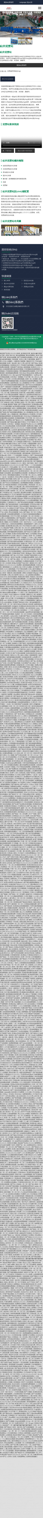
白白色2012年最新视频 (12, 835)
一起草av (36, 390)
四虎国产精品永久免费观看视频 (15, 744)
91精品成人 (8, 1434)
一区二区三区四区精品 (14, 460)
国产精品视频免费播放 (15, 427)
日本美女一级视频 (16, 392)
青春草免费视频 (20, 1465)
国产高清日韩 (15, 1315)
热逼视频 (9, 915)
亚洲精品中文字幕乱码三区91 (13, 1028)
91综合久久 (25, 835)
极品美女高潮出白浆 (7, 511)
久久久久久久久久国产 (14, 1168)
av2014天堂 (10, 1356)
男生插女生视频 (37, 823)
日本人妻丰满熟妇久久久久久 (17, 1456)
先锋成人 (26, 470)
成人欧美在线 (30, 623)
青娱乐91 (6, 486)
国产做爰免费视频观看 (35, 1140)
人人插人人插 (32, 552)
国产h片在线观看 (25, 1362)
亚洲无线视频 (29, 1303)
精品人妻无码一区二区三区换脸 (15, 1297)
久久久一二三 (18, 686)
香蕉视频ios (10, 1281)
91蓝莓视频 (30, 1164)
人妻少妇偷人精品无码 (28, 1185)
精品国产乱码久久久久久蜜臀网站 (30, 1158)
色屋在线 (18, 1193)
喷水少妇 (13, 1228)
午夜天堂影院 (5, 670)
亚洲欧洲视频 (34, 1377)
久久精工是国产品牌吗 (23, 789)
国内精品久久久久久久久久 (27, 827)
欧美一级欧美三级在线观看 (12, 588)
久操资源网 (13, 932)
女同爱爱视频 (24, 1138)
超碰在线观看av (36, 543)
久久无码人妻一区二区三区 (30, 746)
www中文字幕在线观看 (15, 693)
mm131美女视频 (22, 1432)
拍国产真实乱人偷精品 (34, 787)
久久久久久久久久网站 (15, 666)
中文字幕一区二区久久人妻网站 (32, 490)
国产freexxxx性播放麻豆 (34, 400)
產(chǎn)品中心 (21, 25)
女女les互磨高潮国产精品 (22, 682)
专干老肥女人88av (6, 545)
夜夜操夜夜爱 (37, 764)
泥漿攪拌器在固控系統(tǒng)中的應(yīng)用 (17, 280)
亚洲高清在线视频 (34, 482)
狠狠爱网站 (36, 1183)
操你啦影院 (30, 505)
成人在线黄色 (14, 964)
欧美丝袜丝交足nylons (34, 668)
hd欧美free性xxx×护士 (24, 641)
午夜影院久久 (12, 517)
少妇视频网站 (36, 1193)
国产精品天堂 (30, 652)
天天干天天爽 (15, 531)
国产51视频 (10, 1436)
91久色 (11, 1025)
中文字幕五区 (23, 772)
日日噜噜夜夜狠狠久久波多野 (31, 595)
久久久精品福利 (5, 650)
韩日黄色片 (20, 1252)
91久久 (39, 1413)
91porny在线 (36, 958)
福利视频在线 (35, 449)
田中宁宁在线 (26, 1126)
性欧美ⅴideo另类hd (14, 838)
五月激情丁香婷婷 (29, 993)
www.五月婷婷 (5, 850)
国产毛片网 (14, 1460)
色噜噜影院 (34, 670)
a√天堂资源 (4, 950)
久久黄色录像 (36, 740)
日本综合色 (22, 1228)
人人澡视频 (4, 1087)
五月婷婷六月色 (5, 447)
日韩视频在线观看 (32, 613)
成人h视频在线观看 (11, 923)
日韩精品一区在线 (12, 936)
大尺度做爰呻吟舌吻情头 (25, 1346)
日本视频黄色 (36, 972)
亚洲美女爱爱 (24, 815)
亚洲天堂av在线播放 (35, 784)
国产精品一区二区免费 (20, 829)
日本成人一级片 (13, 978)
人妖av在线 (14, 631)
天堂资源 (16, 507)
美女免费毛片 (24, 1367)
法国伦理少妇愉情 (17, 1064)
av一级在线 (12, 903)
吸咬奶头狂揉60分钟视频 (17, 1330)
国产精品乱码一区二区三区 (23, 711)
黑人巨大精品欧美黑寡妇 (8, 499)
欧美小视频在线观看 (17, 852)
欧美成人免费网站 (24, 774)
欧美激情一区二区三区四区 (30, 531)
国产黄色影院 (14, 1101)
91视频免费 (31, 903)
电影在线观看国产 (26, 1087)
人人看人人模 (15, 1091)
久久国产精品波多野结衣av (23, 1434)
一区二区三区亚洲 (33, 1330)
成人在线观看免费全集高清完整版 (12, 384)
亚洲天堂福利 (31, 1083)
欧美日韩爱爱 (32, 925)
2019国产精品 (15, 595)
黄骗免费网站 (6, 799)
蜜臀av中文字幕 (30, 1195)
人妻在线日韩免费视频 (29, 402)
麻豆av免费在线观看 (31, 474)
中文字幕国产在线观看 (32, 1028)
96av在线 (13, 960)
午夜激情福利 (5, 633)
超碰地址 (23, 464)
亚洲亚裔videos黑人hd (14, 541)
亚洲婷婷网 (5, 405)
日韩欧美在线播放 (36, 494)
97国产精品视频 (8, 1309)
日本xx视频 (14, 413)
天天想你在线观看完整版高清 (14, 400)
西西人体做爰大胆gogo (15, 513)
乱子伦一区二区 (27, 1469)
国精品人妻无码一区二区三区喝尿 (12, 1258)
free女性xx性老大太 (32, 1395)
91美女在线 (28, 742)
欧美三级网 (8, 1038)
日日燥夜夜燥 (12, 1448)
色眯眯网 (27, 1379)
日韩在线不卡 (15, 999)
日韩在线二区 (35, 1328)
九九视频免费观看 (16, 911)
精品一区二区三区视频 (8, 1252)
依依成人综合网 (28, 619)
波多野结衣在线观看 (11, 803)
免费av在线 (39, 388)
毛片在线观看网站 (15, 566)
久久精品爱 (18, 501)
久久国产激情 (5, 1295)
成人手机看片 (18, 742)
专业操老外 (12, 866)
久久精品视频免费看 (27, 688)
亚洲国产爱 (25, 1328)
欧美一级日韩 (15, 1295)
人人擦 (26, 1136)
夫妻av (34, 1173)
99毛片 (31, 558)
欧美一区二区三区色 (13, 1389)
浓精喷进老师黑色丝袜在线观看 (21, 997)
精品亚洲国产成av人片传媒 (12, 1277)
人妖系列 (14, 445)
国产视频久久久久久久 (34, 1085)
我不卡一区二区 (24, 413)
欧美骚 (17, 740)
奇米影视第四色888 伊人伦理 (31, 1299)
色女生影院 (16, 1399)
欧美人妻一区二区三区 (21, 494)
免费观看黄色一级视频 (29, 1013)
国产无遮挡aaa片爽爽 (34, 1015)
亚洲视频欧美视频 (27, 498)
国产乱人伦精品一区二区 (19, 1199)
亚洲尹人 (24, 1354)
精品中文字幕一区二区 (32, 1287)
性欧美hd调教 (37, 929)
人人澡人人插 (38, 911)
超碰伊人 (27, 1146)
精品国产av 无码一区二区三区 (28, 995)
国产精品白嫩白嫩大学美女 (16, 437)
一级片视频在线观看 (11, 464)
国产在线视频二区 (26, 1101)
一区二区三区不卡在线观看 (23, 836)
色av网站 (17, 709)
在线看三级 (20, 652)
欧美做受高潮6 (33, 989)
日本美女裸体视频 (18, 394)
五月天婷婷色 (17, 993)
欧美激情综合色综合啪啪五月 (13, 817)
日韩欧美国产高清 (18, 568)
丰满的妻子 (11, 664)
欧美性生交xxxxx (27, 554)
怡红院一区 (13, 950)
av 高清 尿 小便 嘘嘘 (25, 934)
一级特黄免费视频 (9, 641)
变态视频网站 (31, 1326)
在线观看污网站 (36, 631)
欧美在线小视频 (10, 1093)
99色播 (20, 1342)
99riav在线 (30, 388)
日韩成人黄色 (12, 868)
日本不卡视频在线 (28, 833)
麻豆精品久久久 (6, 390)
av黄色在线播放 (8, 811)
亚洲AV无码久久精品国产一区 (20, 405)
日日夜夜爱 (38, 1211)
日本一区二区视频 (17, 754)
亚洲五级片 (8, 462)
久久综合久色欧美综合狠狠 (33, 1150)
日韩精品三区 (13, 1430)
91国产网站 (33, 1291)
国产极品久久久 (18, 435)
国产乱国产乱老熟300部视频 (22, 819)
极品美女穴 (35, 1362)
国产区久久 (31, 884)
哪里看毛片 (14, 639)
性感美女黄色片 (37, 715)
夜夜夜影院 (24, 725)
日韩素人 (33, 1117)
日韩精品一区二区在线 (12, 625)
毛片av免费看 (34, 1046)
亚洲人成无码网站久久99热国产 (25, 691)
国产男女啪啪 (26, 1444)
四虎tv (18, 1215)
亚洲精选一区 (29, 1130)
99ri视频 (37, 1397)
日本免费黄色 (31, 421)
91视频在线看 (21, 1066)
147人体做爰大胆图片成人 (22, 456)
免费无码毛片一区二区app (24, 1438)
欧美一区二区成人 (10, 1132)
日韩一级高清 (9, 1050)
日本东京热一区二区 (22, 1230)
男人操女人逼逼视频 (35, 417)
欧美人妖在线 (7, 878)
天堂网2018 (22, 821)
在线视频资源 (15, 713)
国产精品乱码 (5, 1105)
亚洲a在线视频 (8, 691)
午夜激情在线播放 (12, 386)
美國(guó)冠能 (29, 301)
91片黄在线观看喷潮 (11, 1007)
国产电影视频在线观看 (17, 411)
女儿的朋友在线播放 (33, 590)
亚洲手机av (30, 852)
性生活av (23, 388)
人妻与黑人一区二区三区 (17, 913)
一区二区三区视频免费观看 (16, 880)
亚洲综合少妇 (12, 615)
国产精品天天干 (37, 1262)
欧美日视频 (14, 1367)
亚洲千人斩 (14, 787)
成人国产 (16, 1393)
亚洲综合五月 (15, 380)
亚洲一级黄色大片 (27, 1003)
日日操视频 (10, 1465)
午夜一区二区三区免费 (29, 856)
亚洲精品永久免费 (23, 1301)
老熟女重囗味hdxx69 (28, 709)
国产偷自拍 (15, 799)
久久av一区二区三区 (33, 1436)
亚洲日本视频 (12, 1158)
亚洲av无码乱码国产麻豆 (21, 548)
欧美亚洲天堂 (37, 509)
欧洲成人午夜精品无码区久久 (31, 970)
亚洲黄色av (30, 985)
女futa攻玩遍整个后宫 (7, 1160)
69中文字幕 (31, 805)
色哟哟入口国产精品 (19, 658)
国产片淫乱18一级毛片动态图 (10, 572)
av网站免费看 (14, 725)
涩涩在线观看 (12, 592)
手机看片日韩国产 (24, 932)
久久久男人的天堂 (22, 611)
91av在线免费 (15, 956)
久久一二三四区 (37, 1405)
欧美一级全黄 (12, 378)
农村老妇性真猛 (26, 1095)
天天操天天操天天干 (19, 862)
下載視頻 (7, 165)
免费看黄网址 (27, 1109)
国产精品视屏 (9, 840)
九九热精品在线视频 (36, 603)
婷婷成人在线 (9, 417)
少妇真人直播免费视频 (11, 525)
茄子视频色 (24, 701)
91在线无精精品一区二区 (32, 1154)
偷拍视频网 (8, 1409)
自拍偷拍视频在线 (36, 1074)
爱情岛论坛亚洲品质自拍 (33, 513)
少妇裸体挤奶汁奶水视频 (34, 1177)
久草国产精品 (29, 1054)
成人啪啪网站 (29, 646)
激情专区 (32, 1217)
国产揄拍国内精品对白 (29, 895)
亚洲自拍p (12, 1019)
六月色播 (4, 419)
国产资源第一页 (26, 874)
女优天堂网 (35, 835)
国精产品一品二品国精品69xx (26, 1160)
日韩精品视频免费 (30, 919)
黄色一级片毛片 (23, 1217)
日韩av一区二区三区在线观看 (24, 795)
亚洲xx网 (16, 1095)
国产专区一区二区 (33, 964)
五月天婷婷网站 (11, 772)
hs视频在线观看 (28, 576)
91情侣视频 (19, 1407)
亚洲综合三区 (20, 1025)
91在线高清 (8, 1444)
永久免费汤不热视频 (28, 723)
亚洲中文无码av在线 (22, 840)
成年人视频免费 (16, 476)
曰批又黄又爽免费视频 (9, 717)
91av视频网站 (5, 1303)
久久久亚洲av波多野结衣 (14, 727)
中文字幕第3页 (23, 950)
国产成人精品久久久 (23, 1246)
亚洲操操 (26, 907)
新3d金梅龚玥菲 (35, 617)
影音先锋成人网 (17, 776)
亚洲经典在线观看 (31, 425)
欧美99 (21, 486)
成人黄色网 (5, 631)
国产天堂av (21, 523)
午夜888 (27, 684)
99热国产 (13, 382)
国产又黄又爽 (6, 750)
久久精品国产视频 (7, 543)
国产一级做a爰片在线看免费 (11, 402)
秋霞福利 (3, 887)
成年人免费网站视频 (19, 423)
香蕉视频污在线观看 (24, 786)
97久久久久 (10, 946)
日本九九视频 (27, 582)
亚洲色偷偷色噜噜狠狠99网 (9, 564)
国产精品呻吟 (21, 533)
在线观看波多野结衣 (27, 1201)
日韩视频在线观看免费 (8, 929)
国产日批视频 (36, 1409)
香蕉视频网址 (32, 1416)
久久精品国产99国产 (7, 1234)
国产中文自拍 (26, 740)
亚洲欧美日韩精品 (13, 643)
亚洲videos (36, 456)
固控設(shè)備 (28, 295)
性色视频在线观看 (21, 511)
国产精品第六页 (30, 1076)
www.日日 (3, 592)
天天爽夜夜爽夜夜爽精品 (11, 874)
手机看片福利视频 (27, 380)
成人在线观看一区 (33, 1066)
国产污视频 (10, 1238)
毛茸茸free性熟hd (23, 676)
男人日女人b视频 (6, 376)
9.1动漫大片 (4, 482)
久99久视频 (30, 680)
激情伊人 (19, 1154)
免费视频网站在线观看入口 (32, 1348)
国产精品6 (29, 523)
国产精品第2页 (15, 1358)
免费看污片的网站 (18, 623)
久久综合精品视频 (9, 441)
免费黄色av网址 (16, 801)
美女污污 (29, 633)
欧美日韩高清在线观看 (23, 715)
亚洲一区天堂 (26, 972)
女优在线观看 (14, 1324)
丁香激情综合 (9, 729)
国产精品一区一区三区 (12, 980)
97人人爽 (11, 699)
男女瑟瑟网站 (18, 1387)
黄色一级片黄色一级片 (31, 478)
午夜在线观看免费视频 (12, 739)
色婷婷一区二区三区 (17, 505)
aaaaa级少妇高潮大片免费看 (14, 1107)
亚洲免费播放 (34, 1044)
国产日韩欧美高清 (24, 419)
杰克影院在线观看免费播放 (29, 396)
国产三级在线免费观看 (18, 1105)
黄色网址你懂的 (26, 507)
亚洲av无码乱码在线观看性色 (20, 1099)
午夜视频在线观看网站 (12, 662)
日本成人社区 (7, 1095)
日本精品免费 (11, 854)
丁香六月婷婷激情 (36, 1452)
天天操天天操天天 (26, 948)
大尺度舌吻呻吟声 (11, 1062)
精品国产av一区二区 (18, 750)
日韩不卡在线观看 (27, 1397)
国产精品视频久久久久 (14, 1264)
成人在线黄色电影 (18, 1211)
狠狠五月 (23, 409)
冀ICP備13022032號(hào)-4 (29, 353)
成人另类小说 (36, 1414)
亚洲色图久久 (9, 1193)
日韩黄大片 (4, 931)
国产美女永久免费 (30, 547)
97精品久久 (7, 1032)
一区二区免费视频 (19, 1038)
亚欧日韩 (26, 889)
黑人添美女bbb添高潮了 (31, 501)
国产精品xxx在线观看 (10, 1275)
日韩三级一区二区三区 (22, 543)
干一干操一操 (35, 1356)
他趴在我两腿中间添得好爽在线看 (14, 1140)
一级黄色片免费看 (19, 376)
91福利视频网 (24, 519)
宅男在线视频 (7, 456)
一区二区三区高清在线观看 (12, 468)
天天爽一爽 (21, 866)
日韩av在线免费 (36, 413)
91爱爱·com (31, 862)
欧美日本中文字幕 (27, 662)
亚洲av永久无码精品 (33, 793)
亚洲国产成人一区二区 (15, 1130)
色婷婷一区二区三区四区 (24, 629)
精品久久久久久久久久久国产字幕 (16, 480)
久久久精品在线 (24, 690)
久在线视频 (14, 864)
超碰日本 (24, 558)
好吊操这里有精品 (13, 697)
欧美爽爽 (24, 713)
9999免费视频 (38, 629)
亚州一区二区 (11, 611)
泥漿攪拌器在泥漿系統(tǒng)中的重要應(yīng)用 (19, 278)
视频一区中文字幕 (7, 613)
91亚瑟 (8, 578)
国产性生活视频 (37, 762)
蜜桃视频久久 (7, 582)
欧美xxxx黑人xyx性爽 (31, 686)
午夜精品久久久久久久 (12, 1089)
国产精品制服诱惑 (25, 390)
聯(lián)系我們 (8, 2)
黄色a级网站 (28, 776)
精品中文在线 (14, 1369)
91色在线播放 (24, 1046)
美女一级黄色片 (14, 1003)
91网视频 (38, 688)
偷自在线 (10, 454)
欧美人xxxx (37, 948)
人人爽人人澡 (23, 607)
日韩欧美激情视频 (26, 952)
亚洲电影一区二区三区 (31, 560)
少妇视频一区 (20, 1458)
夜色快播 (38, 1234)
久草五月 (9, 668)
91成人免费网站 (37, 1050)
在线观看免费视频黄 (34, 1103)
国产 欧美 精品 (19, 729)
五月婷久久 (37, 1248)
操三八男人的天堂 (24, 378)
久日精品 (21, 1062)
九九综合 (26, 460)
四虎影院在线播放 (33, 1317)
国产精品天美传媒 (25, 764)
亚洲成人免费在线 (18, 451)
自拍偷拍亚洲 (27, 672)
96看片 (19, 766)
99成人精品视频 (20, 601)
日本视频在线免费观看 (8, 552)
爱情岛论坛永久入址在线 (30, 1142)
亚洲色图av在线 (37, 419)
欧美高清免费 (21, 441)
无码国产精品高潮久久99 (33, 570)
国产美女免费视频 (6, 1074)
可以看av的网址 (13, 1123)
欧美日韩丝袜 (15, 972)
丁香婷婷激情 (26, 643)
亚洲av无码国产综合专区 (20, 578)
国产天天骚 (22, 458)
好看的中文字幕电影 (35, 713)
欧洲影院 (24, 989)
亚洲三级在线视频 (21, 1070)
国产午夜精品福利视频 (34, 451)
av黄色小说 (17, 582)
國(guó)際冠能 (9, 301)
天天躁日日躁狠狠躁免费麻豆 (31, 529)
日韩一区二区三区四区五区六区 (20, 721)
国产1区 (16, 1148)
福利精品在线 (26, 1215)
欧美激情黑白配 (17, 431)
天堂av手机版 (5, 1195)
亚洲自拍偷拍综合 (18, 1273)
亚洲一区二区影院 (27, 980)
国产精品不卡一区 (15, 809)
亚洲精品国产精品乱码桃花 (23, 917)
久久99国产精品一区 (22, 946)
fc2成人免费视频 (22, 1027)
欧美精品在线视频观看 (21, 921)
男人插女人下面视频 (30, 1009)
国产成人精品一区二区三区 (19, 574)
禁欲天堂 (32, 1352)
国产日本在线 (21, 472)
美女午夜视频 (9, 1070)
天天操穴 (21, 868)
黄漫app (29, 568)
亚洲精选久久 (5, 1315)
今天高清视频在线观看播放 (9, 974)
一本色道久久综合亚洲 (14, 1313)
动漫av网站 (30, 407)
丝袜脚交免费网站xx (27, 1148)
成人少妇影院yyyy (19, 462)
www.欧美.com (5, 476)
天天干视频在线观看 (14, 889)
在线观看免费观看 (13, 529)
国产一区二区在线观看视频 (25, 1011)
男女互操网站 (32, 1123)
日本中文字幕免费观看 (8, 786)
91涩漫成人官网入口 (29, 492)
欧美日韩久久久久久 (7, 715)
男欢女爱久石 (14, 1087)
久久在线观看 (7, 1224)
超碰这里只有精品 (19, 466)
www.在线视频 (35, 574)
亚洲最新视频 (20, 433)
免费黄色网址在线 (18, 447)
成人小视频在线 (13, 429)
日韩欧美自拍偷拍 (35, 858)
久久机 (6, 1362)
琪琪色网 (23, 1123)
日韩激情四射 (15, 970)
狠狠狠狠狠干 (29, 539)
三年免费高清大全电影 (28, 564)
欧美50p (33, 684)
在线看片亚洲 (14, 688)
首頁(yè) (14, 25)
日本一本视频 (21, 552)
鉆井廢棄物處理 (25, 125)
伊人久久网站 (37, 962)
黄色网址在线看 (20, 454)
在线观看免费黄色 (24, 717)
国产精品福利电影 (12, 519)
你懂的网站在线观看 (7, 433)
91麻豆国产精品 (24, 631)
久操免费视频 (12, 1128)
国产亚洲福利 (37, 1189)
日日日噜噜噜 (14, 537)
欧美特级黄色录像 (30, 545)
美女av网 (18, 492)
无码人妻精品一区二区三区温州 (25, 1052)
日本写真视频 (14, 503)
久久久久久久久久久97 (29, 1389)
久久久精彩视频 (6, 421)
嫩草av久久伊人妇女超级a (26, 1019)
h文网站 (31, 1250)
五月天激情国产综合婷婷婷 (21, 509)
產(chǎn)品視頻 (9, 298)
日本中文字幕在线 (7, 605)
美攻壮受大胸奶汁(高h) (21, 415)
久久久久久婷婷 (31, 656)
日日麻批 (4, 1283)
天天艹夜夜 (21, 760)
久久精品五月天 (26, 597)
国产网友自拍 (7, 1428)
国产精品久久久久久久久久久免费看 (25, 878)
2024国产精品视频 (14, 678)
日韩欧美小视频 (16, 1320)
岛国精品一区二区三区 (9, 882)
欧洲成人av (37, 927)
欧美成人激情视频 (24, 382)
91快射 (3, 1264)
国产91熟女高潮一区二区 (24, 770)
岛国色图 (26, 1291)
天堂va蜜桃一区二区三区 (18, 482)
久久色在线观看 (32, 503)
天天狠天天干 (35, 889)
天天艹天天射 (28, 1264)
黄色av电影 (10, 601)
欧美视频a (23, 784)
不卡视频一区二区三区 (13, 654)
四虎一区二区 (20, 1234)
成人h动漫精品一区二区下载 (26, 1056)
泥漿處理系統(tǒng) (14, 86)
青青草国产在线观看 (21, 719)
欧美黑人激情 (31, 866)
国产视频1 (4, 909)
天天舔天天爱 (30, 1309)
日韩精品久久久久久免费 (20, 831)
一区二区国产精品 (36, 999)
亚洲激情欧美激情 (10, 827)
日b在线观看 (16, 452)
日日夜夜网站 (30, 1115)
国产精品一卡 (5, 972)
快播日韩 (38, 1148)
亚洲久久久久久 (16, 907)
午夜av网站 (26, 809)
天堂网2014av (18, 1166)
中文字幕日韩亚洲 (34, 974)
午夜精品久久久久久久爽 (29, 1334)
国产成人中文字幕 (16, 570)
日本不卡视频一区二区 (28, 1332)
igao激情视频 (37, 711)
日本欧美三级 (24, 864)
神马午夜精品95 (30, 1121)
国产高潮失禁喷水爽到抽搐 (25, 1093)
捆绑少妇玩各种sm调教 (9, 995)
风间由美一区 (33, 499)
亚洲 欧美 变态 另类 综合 (17, 1015)
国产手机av (14, 1185)
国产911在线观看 (32, 695)
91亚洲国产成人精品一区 (30, 678)
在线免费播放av (31, 868)
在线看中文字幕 (25, 535)
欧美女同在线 (30, 968)
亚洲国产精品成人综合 (21, 617)
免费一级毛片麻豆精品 (18, 1322)
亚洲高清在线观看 (33, 1187)
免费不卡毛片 (18, 1461)
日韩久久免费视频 (36, 907)
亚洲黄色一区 (31, 913)
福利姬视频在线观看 (14, 672)
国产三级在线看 (5, 674)
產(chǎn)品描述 (7, 94)
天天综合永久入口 (10, 885)
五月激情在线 (15, 1023)
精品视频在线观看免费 (35, 658)
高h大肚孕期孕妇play (17, 515)
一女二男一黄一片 (24, 885)
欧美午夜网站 (5, 713)
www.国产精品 (35, 831)
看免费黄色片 (30, 1454)
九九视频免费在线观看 (18, 805)
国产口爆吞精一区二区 (15, 919)
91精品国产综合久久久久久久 (19, 899)
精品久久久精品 (22, 550)
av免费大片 (36, 672)
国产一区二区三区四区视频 (9, 948)
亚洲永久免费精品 (13, 1299)
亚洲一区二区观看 (31, 394)
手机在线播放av (32, 472)
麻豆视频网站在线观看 (20, 488)
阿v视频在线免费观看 (27, 1007)
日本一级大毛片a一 (26, 537)
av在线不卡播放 (17, 674)
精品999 (16, 952)
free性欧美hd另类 (12, 1213)
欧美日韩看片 (15, 597)
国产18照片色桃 (13, 872)
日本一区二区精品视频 (25, 752)
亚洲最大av (38, 1313)
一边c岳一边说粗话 (7, 492)
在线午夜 (22, 407)
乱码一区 (10, 719)
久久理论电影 (11, 1072)
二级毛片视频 (15, 635)
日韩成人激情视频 (26, 1393)
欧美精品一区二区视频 (15, 1121)
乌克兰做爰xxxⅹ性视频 (17, 609)
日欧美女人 (18, 1244)
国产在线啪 (32, 605)
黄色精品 (18, 811)
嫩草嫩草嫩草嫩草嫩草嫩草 (23, 1440)
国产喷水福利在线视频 (26, 517)
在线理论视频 (11, 1215)
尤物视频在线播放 (19, 1428)
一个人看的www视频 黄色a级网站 (12, 1454)
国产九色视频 (5, 860)
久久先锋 (28, 1107)
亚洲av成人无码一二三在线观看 (11, 470)
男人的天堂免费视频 (33, 848)
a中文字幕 (26, 931)
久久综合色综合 (10, 472)
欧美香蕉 (23, 964)
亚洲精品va (14, 1362)
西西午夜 (7, 445)
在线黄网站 (21, 1471)
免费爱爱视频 (30, 435)
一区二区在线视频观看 (26, 846)
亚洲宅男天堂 (28, 1424)
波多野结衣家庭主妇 (34, 409)
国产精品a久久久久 (36, 950)
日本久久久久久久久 (17, 443)
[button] (41, 40)
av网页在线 (37, 1293)
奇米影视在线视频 (15, 603)
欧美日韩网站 (12, 586)
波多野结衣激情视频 (33, 627)
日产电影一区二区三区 (34, 756)
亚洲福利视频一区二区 (33, 1467)
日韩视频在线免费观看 (17, 758)
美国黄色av (37, 1364)
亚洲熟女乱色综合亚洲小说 (10, 496)
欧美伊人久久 (36, 382)
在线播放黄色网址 (16, 860)
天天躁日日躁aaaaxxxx (22, 449)
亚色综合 (9, 684)
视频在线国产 (5, 1091)
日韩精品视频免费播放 (26, 960)
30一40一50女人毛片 (22, 1365)
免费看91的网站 (5, 452)
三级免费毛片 (30, 954)
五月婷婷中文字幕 (22, 887)
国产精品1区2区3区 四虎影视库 (26, 1383)
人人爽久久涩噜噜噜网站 (27, 615)
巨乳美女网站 (23, 499)
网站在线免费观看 (19, 594)
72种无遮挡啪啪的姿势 (30, 778)
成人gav (16, 390)
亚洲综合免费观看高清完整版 (18, 1283)
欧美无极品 (13, 1187)
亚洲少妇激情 (9, 791)
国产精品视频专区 (24, 1124)
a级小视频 (11, 1279)
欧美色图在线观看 (19, 421)
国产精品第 (34, 840)
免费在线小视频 (32, 441)
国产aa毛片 (24, 799)
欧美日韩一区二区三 (31, 1197)
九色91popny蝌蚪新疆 (14, 778)
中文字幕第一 (14, 1021)
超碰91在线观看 (20, 1191)
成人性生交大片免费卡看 (28, 1219)
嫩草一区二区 (26, 823)
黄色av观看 (7, 1211)
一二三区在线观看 (35, 480)
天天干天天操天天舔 (14, 833)
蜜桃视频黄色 (32, 1465)
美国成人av (33, 725)
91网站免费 (25, 650)
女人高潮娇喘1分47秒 (27, 398)
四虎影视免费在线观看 (14, 876)
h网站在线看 (11, 676)
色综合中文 (25, 1307)
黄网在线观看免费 (26, 403)
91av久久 (3, 833)
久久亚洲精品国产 (29, 1168)
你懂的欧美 (21, 680)
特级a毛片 (3, 866)
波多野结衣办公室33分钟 (11, 644)
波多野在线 (14, 398)
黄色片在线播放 (13, 403)
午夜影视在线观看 (22, 944)
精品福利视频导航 (13, 856)
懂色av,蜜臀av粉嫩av (9, 607)
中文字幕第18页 (12, 764)
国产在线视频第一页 (10, 774)
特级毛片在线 (32, 533)
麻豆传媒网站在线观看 (28, 780)
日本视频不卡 (16, 1391)
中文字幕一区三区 (33, 601)
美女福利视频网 (35, 650)
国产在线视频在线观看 (20, 637)
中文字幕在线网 (22, 584)
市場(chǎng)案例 (29, 298)
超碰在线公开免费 (15, 1226)
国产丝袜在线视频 (20, 605)
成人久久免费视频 (18, 648)
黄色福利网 (27, 468)
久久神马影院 (14, 1175)
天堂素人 (38, 1346)
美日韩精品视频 (6, 952)
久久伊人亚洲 (37, 403)
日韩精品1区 (30, 729)
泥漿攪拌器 (26, 227)
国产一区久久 (11, 944)
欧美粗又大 (19, 791)
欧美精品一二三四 (27, 625)
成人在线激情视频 (30, 1166)
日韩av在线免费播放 (34, 1242)
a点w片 (3, 1213)
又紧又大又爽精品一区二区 (15, 1085)
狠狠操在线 (29, 1211)
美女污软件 (37, 1224)
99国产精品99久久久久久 (15, 474)
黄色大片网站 (7, 425)
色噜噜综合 (35, 1128)
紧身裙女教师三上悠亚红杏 (23, 1152)
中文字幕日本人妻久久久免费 (33, 541)
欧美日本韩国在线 (34, 699)
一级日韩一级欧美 (36, 864)
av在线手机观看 (34, 511)
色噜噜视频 (30, 1060)
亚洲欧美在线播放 (24, 762)
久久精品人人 (18, 684)
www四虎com (7, 594)
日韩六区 (9, 466)
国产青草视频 (17, 1113)
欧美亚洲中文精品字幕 (21, 1074)
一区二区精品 (18, 1224)
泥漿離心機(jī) (11, 128)
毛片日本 (7, 394)
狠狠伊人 (17, 1142)
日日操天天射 (25, 496)
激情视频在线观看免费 (32, 727)
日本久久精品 (6, 1076)
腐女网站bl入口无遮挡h (28, 429)
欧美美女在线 (30, 447)
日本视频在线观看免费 (15, 748)
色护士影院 (4, 1369)
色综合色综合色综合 (30, 566)
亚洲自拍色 (14, 407)
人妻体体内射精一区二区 (11, 938)
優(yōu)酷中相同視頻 (25, 165)
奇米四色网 (28, 891)
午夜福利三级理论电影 (12, 1401)
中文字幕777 (24, 1044)
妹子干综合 (31, 1297)
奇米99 (3, 764)
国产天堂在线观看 (19, 668)
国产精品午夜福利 (12, 521)
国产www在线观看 (26, 1058)
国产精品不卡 (18, 891)
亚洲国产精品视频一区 (34, 648)
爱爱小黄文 (8, 682)
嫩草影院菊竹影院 (24, 445)
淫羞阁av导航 (12, 1373)
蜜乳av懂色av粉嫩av (28, 644)
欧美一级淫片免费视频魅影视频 (11, 484)
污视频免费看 (32, 458)
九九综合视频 (24, 1324)
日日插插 (3, 1128)
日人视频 (11, 770)
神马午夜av (17, 619)
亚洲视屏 (15, 983)
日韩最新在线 (36, 431)
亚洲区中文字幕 (19, 425)
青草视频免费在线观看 (27, 386)
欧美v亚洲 (22, 1430)
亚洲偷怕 (27, 1342)
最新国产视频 (13, 419)
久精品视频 (24, 525)
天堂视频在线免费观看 (32, 384)
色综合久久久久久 (24, 586)
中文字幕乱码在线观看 (8, 760)
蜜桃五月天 (31, 376)
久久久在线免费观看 (29, 1017)
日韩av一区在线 (8, 1109)
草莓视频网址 (36, 1365)
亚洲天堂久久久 (34, 525)
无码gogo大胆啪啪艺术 (30, 452)
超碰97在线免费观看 (27, 639)
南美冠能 (7, 304)
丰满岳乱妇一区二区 (31, 556)
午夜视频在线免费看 (7, 1365)
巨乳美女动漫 (35, 519)
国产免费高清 (5, 639)
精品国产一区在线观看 (21, 1377)
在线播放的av (23, 1411)
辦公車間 (7, 295)
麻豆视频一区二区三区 (12, 1207)
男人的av (23, 925)
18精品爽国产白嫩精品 (11, 1044)
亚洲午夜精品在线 (13, 558)
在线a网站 (15, 1097)
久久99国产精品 (5, 1250)
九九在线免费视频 (32, 515)
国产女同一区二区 (6, 619)
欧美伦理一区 (12, 562)
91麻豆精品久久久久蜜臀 (33, 1170)
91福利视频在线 (19, 656)
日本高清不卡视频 (10, 735)
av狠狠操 (9, 1450)
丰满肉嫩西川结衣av (25, 735)
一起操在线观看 (14, 1001)
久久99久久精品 (26, 1119)
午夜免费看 (8, 1317)
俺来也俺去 (16, 650)
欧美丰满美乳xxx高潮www (13, 897)
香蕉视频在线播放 (14, 490)
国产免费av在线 (36, 1072)
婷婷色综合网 (33, 607)
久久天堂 (7, 1064)
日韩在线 (22, 787)
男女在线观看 (24, 521)
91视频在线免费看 (28, 572)
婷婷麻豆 (24, 1250)
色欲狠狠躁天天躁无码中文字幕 (29, 1338)
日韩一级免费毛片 (17, 1076)
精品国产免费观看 (6, 1040)
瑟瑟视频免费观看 (12, 388)
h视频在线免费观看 (14, 942)
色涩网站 (9, 435)
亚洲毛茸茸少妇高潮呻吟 (27, 1222)
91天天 (33, 1032)
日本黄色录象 (17, 1350)
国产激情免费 (36, 445)
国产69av (35, 378)
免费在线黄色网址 (29, 1113)
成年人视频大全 (31, 411)
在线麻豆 (37, 498)
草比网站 (38, 1250)
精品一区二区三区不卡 (12, 895)
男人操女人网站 (23, 670)
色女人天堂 (27, 1277)
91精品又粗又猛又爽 (24, 929)
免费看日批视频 (30, 666)
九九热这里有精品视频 (29, 1207)
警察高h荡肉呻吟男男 (18, 1371)
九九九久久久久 (5, 1350)
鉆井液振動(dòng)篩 (21, 214)
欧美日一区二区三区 (32, 486)
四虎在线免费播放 (16, 539)
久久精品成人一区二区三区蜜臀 (18, 1452)
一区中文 (3, 1373)
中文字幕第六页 (28, 1311)
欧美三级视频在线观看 (9, 1179)
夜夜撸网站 (38, 1089)
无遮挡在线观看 (5, 690)
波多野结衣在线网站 (22, 1156)
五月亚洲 (12, 1271)
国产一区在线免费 (33, 940)
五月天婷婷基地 (30, 693)
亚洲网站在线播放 (10, 1197)
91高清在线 (35, 1097)
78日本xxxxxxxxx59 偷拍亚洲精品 (21, 1422)
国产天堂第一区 (16, 1203)
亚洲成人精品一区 (21, 417)
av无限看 (33, 548)
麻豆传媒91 (4, 758)
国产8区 (25, 603)
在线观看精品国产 (26, 1293)
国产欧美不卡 (11, 1154)
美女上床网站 (37, 568)
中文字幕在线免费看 (11, 409)
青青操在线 (23, 1426)
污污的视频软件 (20, 613)
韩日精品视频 (5, 960)
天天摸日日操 (11, 1011)
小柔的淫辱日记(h (7, 1142)
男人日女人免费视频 (15, 576)
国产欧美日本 (32, 462)
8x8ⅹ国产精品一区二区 (28, 527)
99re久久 (15, 690)
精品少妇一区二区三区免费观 (25, 842)
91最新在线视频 (31, 443)
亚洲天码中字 (36, 468)
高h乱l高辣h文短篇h (29, 1413)
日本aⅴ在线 (33, 799)
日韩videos (22, 1187)
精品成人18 (30, 1234)
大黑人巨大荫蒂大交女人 (16, 590)
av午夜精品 (16, 870)
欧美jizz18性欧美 (6, 415)
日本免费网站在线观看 (17, 954)
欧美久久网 (4, 976)
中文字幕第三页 (32, 437)
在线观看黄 (5, 825)
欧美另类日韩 (28, 476)
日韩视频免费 (30, 1458)
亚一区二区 (34, 1156)
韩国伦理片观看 (23, 592)
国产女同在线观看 (17, 968)
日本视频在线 (5, 515)
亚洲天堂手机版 (26, 697)
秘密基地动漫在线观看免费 (9, 701)
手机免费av (10, 646)
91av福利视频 (5, 1217)
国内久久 (13, 670)
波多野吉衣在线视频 (23, 1072)
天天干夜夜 (8, 1269)
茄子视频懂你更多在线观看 (33, 748)
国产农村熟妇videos (22, 1356)
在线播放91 (19, 646)
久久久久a (3, 903)
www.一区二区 (5, 1242)
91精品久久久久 (16, 478)
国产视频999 (27, 1305)
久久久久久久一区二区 (26, 733)
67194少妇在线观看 (11, 703)
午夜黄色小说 (7, 507)
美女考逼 (4, 913)
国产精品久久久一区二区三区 (17, 1375)
